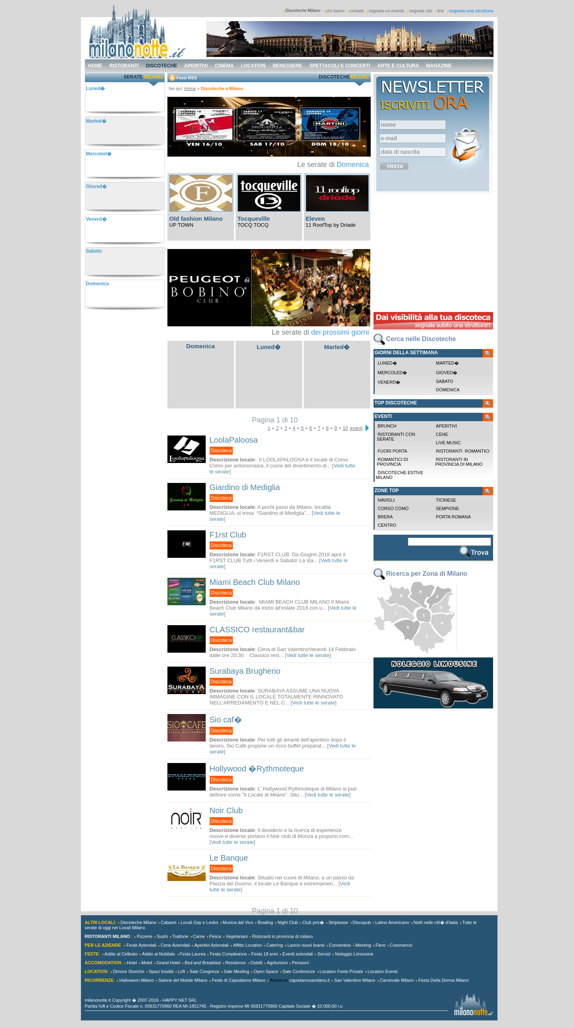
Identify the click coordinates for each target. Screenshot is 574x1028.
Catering (274, 945)
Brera (385, 516)
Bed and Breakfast (203, 962)
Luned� (269, 346)
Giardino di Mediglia (245, 487)
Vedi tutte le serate (307, 655)
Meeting (363, 945)
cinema (224, 66)
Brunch (387, 426)
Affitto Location (247, 945)
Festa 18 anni (264, 953)
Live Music (448, 442)
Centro (387, 525)
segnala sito (420, 10)
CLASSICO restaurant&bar (257, 629)
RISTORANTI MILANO (107, 936)
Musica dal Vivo (238, 922)
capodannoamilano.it (309, 980)
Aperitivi (446, 426)
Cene (442, 434)
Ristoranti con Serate (395, 436)
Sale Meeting (236, 971)
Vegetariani (237, 936)
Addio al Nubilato (158, 953)
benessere (287, 66)
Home (190, 88)
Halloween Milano (136, 980)
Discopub (362, 922)
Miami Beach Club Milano (255, 582)
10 (345, 428)
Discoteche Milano (138, 922)
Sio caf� (226, 719)
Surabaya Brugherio (245, 671)
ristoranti (124, 66)
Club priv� (313, 922)
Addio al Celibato (121, 953)
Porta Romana (453, 516)
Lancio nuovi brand (305, 945)
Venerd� (389, 382)
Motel (147, 962)
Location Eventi (382, 971)
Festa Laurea (193, 953)
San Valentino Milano (354, 980)
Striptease (338, 922)
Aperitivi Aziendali (211, 945)
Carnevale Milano (397, 980)
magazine (439, 66)
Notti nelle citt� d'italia (436, 922)
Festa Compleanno (228, 953)
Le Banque (229, 857)
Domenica (352, 165)
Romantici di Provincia (392, 462)
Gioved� (447, 372)
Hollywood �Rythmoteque (257, 768)
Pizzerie (144, 936)
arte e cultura (398, 66)
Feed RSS (187, 77)
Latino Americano (392, 922)
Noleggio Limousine (354, 953)
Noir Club (226, 810)
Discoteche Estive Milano (399, 475)
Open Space (266, 971)
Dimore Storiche (128, 971)
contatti (357, 10)
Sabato (445, 381)
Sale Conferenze (299, 971)
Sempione (447, 508)
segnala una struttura (471, 10)
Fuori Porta (392, 451)
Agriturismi (277, 962)
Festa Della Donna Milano (443, 980)
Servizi (323, 953)
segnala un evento (386, 10)
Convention (340, 945)
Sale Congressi (204, 971)
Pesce (215, 936)
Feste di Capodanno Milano (238, 980)
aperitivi (196, 66)
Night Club (287, 922)
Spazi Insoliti (161, 971)
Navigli (386, 500)
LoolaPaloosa (234, 440)
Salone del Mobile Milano (182, 980)
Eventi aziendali (297, 953)
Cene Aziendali (175, 945)
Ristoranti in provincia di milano (458, 462)
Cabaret (168, 922)
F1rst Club (228, 534)
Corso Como (393, 508)
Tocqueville (254, 218)
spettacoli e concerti (339, 66)
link (440, 10)
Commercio (401, 945)
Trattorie (180, 936)
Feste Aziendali (141, 945)
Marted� (337, 346)
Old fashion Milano (196, 218)
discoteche (161, 66)
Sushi (162, 936)
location (253, 66)
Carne (199, 936)
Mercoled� (392, 372)
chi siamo (335, 10)
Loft (181, 971)
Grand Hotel (168, 962)
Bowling (265, 922)
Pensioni (300, 962)
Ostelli (256, 962)
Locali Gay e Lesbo (199, 922)
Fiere (380, 945)
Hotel (132, 962)
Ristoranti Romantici (462, 451)
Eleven (315, 218)
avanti (356, 428)
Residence (235, 962)
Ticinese (446, 500)
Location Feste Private (341, 971)
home (95, 66)
